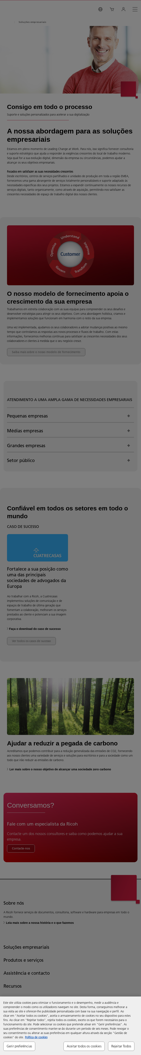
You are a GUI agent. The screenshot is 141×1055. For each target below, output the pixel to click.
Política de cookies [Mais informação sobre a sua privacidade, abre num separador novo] (36, 1037)
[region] (70, 1026)
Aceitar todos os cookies (84, 1046)
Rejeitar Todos (121, 1046)
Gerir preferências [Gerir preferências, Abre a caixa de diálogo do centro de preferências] (19, 1046)
